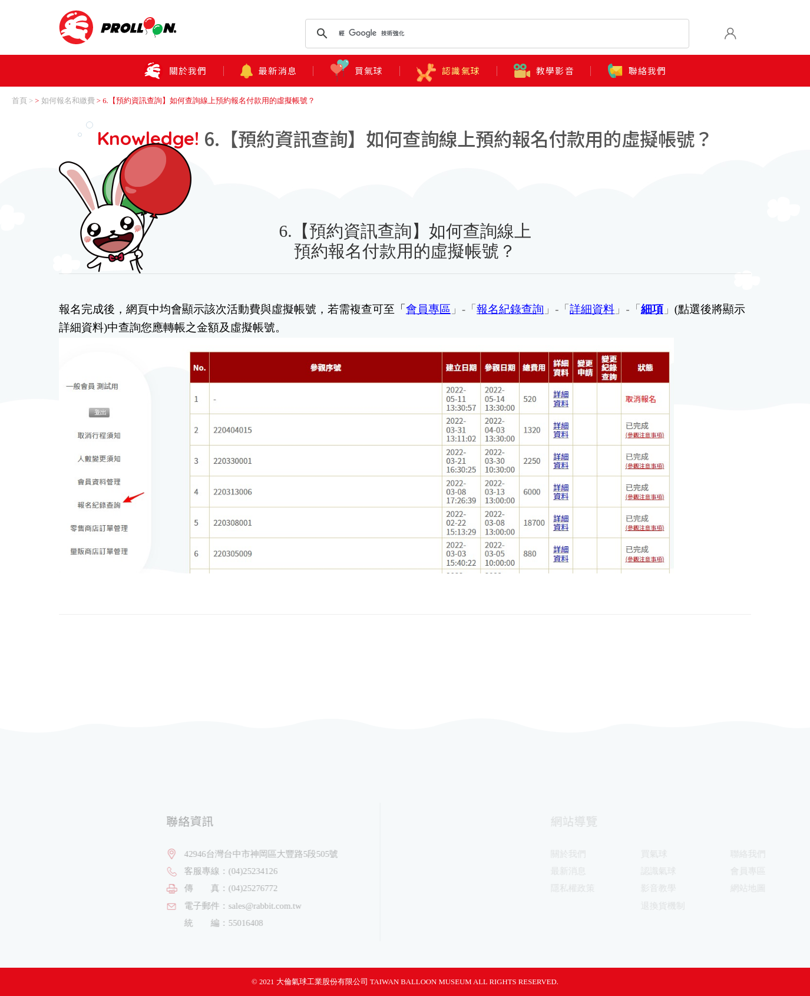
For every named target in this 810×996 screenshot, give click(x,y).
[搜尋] (495, 34)
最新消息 (268, 71)
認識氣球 (448, 68)
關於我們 (175, 71)
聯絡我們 (637, 71)
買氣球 (356, 71)
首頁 (19, 101)
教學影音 (544, 71)
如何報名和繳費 (68, 101)
